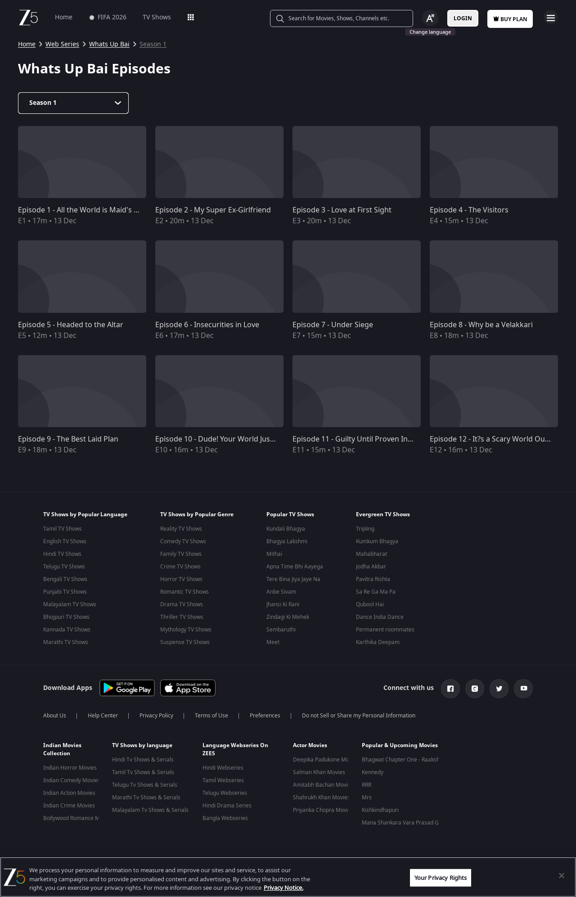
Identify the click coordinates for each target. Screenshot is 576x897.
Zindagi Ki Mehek (287, 617)
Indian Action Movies (69, 793)
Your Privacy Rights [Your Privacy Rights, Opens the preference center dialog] (440, 877)
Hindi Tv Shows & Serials (143, 760)
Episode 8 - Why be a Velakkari (481, 325)
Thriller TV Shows (181, 617)
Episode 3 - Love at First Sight (342, 210)
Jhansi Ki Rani (282, 604)
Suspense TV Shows (185, 642)
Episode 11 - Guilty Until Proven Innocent (362, 439)
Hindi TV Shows (62, 554)
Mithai (274, 554)
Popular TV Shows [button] (290, 514)
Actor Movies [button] (310, 745)
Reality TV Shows (181, 529)
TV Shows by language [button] (142, 745)
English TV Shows (64, 541)
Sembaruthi (281, 630)
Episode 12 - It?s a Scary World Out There (499, 439)
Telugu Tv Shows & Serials (144, 785)
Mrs (367, 797)
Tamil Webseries (223, 780)
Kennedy (372, 772)
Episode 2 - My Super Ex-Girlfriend (213, 210)
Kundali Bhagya (285, 529)
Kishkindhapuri (380, 810)
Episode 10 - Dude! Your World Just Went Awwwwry (242, 439)
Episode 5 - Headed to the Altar (70, 325)
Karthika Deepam (378, 642)
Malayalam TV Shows (69, 604)
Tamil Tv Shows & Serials (143, 772)
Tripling (365, 529)
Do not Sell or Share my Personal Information (358, 716)
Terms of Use (211, 716)
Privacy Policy (156, 716)
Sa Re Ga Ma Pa (376, 592)
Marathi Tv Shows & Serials (146, 797)
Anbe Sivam (281, 592)
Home (63, 17)
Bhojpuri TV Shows (66, 617)
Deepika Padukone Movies (326, 760)
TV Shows (157, 17)
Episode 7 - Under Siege (332, 325)
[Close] (562, 875)
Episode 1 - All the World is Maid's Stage (85, 210)
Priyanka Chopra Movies (323, 810)
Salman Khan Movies (319, 772)
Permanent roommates (385, 630)
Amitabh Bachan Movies (323, 785)
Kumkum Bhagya (377, 541)
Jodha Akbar (371, 567)
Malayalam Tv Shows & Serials (150, 810)
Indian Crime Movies (69, 806)
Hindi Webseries (222, 768)
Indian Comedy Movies (71, 780)
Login (463, 18)
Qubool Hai (370, 604)
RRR (366, 785)
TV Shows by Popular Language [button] (85, 514)
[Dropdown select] (73, 103)
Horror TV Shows (181, 579)
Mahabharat (371, 554)
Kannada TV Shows (66, 630)
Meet (272, 642)
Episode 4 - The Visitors (469, 210)
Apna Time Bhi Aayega (294, 567)
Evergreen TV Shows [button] (383, 514)
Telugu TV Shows (64, 567)
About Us (54, 716)
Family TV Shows (181, 554)
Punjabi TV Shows (65, 592)
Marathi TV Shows (65, 642)
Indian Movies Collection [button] (62, 749)
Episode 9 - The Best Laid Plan (68, 439)
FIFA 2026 (107, 17)
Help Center (103, 716)
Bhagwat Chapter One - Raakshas (404, 760)
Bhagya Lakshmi (286, 541)
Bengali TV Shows (65, 579)
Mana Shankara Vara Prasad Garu (404, 823)
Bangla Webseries (225, 818)
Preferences (265, 716)
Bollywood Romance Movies (78, 818)
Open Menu (551, 17)
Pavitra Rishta (373, 579)
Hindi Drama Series (227, 806)
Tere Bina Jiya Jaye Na (293, 579)
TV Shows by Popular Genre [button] (197, 514)
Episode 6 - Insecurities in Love (207, 325)
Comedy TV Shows (183, 541)
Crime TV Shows (180, 567)
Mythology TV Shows (186, 630)
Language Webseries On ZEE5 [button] (235, 749)
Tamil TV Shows (62, 529)
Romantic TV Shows (184, 592)
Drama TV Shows (181, 604)
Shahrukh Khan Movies (321, 797)
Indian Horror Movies (70, 768)
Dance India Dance (380, 617)
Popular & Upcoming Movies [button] (400, 745)
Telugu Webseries (224, 793)
